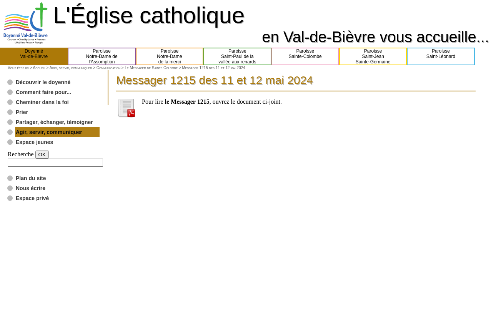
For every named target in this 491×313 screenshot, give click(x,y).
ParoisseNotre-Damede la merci (169, 56)
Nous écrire (30, 188)
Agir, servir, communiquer (71, 68)
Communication (108, 68)
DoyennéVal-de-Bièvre (34, 56)
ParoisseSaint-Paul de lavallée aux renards (237, 56)
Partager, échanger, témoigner (54, 122)
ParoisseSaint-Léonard (440, 56)
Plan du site (31, 178)
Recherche (21, 154)
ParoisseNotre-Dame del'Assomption (102, 56)
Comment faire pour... (43, 92)
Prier (22, 112)
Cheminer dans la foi (42, 102)
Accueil (39, 68)
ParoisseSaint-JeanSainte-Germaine (373, 56)
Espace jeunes (34, 142)
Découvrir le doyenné (43, 82)
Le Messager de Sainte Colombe (151, 68)
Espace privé (32, 198)
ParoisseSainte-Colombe (305, 56)
